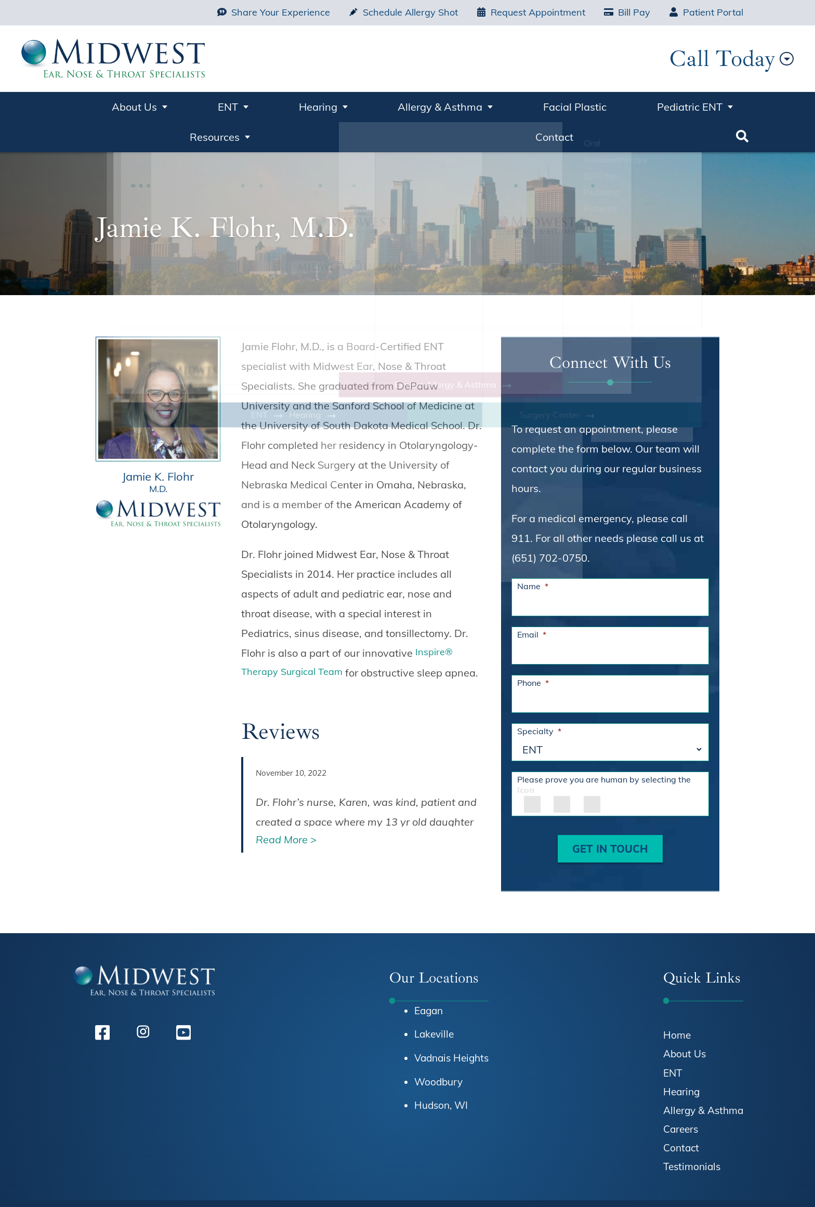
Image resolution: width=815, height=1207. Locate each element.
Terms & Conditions (666, 1184)
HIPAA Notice (515, 1184)
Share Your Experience (273, 12)
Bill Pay (627, 12)
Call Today (676, 58)
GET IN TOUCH (610, 814)
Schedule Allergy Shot (403, 12)
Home (73, 109)
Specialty (539, 697)
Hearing (249, 104)
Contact (693, 104)
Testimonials (691, 1132)
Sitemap (736, 1184)
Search (743, 109)
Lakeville (434, 999)
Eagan (428, 976)
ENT (189, 104)
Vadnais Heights (451, 1023)
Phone (533, 648)
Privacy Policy (584, 1184)
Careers (680, 1095)
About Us (126, 104)
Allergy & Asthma (341, 104)
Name (532, 552)
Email (531, 600)
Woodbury (438, 1047)
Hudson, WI (441, 1071)
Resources (618, 104)
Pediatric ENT (530, 104)
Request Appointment (531, 12)
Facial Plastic (445, 104)
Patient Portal (706, 12)
